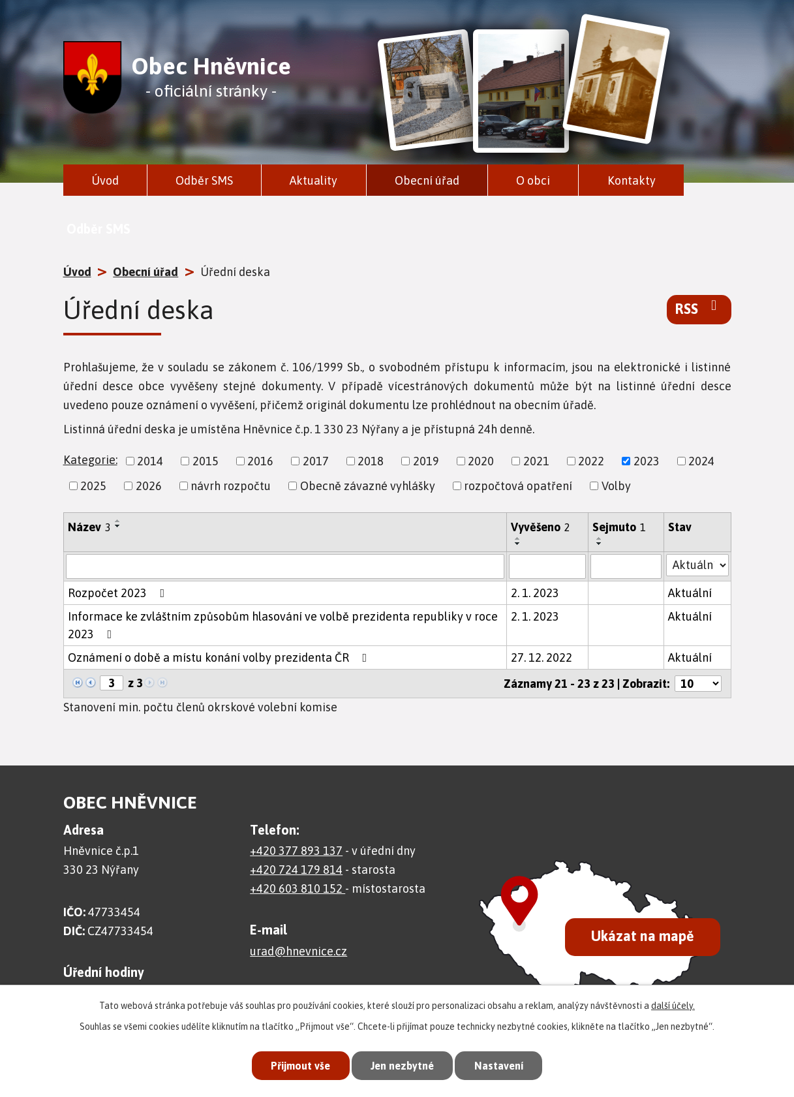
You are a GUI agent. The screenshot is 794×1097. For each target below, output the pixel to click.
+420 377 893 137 (296, 851)
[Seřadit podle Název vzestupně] (118, 520)
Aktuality (313, 180)
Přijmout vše (295, 1064)
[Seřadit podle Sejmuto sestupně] (599, 543)
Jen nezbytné (402, 1064)
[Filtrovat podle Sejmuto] (626, 566)
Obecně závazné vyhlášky (367, 486)
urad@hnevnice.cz (298, 951)
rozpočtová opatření (518, 486)
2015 (205, 461)
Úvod (105, 180)
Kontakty (631, 180)
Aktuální (690, 593)
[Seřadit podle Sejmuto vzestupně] (599, 538)
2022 (591, 461)
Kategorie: (90, 460)
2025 (93, 486)
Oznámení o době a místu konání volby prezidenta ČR (220, 657)
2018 (371, 461)
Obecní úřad (427, 180)
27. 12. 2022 (541, 657)
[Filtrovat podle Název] (285, 566)
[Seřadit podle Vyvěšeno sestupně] (518, 543)
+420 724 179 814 (296, 869)
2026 (149, 486)
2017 (316, 461)
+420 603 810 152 (297, 888)
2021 (536, 461)
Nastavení (504, 1064)
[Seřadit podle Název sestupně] (118, 526)
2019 (426, 461)
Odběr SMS (204, 180)
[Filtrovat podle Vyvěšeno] (547, 566)
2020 (481, 461)
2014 (150, 461)
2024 (701, 461)
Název (89, 527)
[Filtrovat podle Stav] (697, 565)
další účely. (673, 1003)
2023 (647, 461)
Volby (616, 486)
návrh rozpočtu (231, 486)
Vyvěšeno (540, 527)
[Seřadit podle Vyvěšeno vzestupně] (518, 538)
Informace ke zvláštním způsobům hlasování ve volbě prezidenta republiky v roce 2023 (283, 625)
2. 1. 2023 (535, 593)
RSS (699, 308)
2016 (260, 461)
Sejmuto (619, 527)
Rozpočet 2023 (119, 593)
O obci (533, 180)
